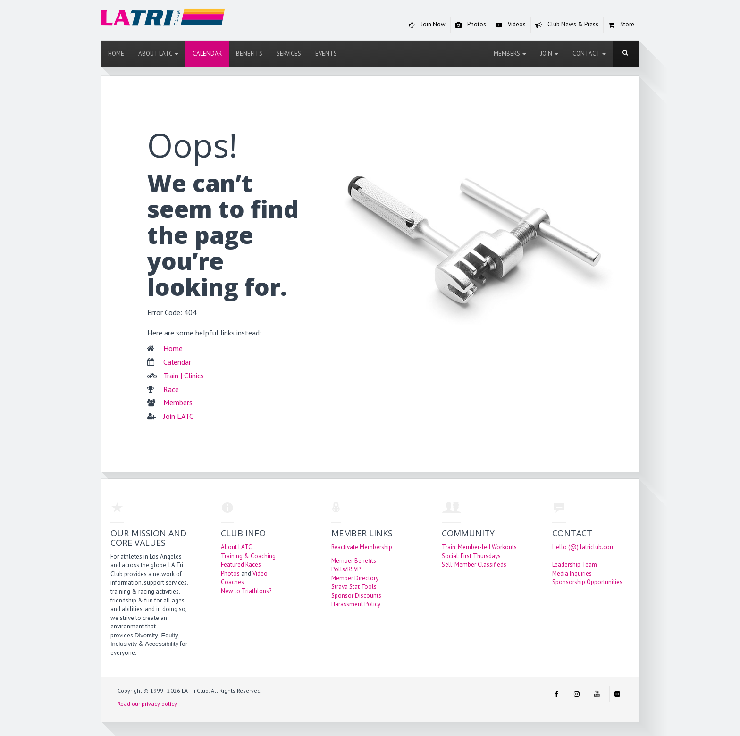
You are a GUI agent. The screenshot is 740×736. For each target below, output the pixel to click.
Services (289, 54)
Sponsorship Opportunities (587, 582)
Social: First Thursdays (471, 556)
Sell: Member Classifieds (474, 564)
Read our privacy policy (147, 703)
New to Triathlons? (246, 591)
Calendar (207, 54)
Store (619, 25)
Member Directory (354, 578)
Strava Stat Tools (354, 587)
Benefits (249, 54)
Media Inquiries (572, 573)
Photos (468, 25)
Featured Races (241, 564)
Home (116, 54)
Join (549, 54)
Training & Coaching (248, 556)
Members (510, 54)
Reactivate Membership (361, 547)
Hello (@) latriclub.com (583, 547)
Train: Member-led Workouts (479, 547)
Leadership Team (574, 564)
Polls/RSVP (346, 569)
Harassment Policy (355, 604)
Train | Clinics (183, 375)
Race (171, 389)
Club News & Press (564, 25)
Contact (589, 54)
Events (326, 54)
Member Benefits (353, 561)
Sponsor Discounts (356, 596)
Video (260, 573)
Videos (508, 25)
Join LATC (178, 416)
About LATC (158, 54)
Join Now (425, 25)
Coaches (232, 582)
